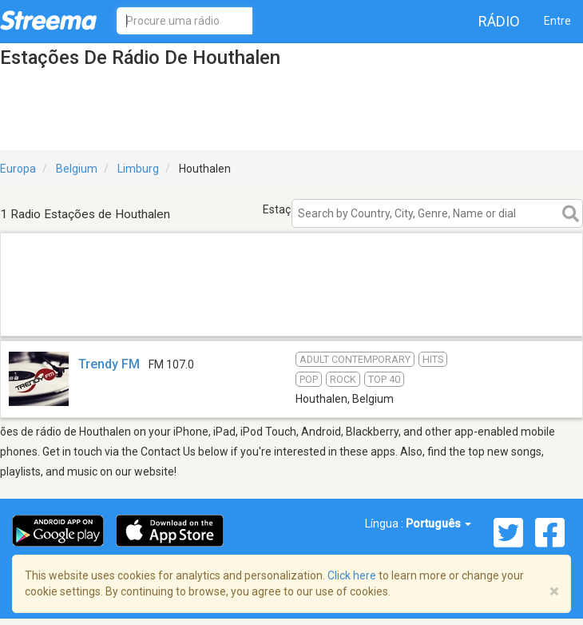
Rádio (499, 21)
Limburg (138, 168)
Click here (351, 575)
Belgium (76, 168)
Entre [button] (557, 20)
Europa (18, 168)
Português (438, 523)
